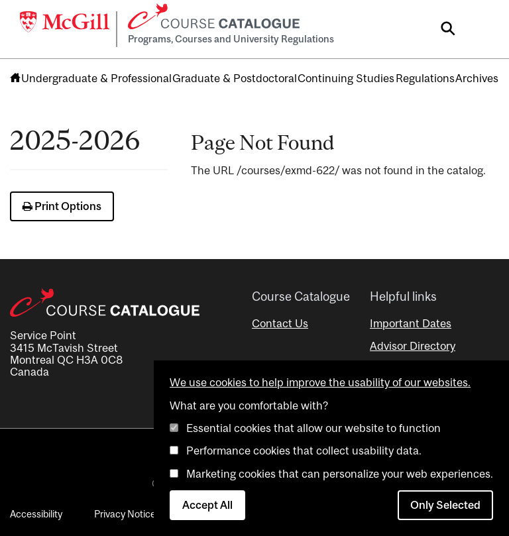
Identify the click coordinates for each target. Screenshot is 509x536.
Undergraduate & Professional (96, 78)
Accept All (207, 504)
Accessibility (36, 513)
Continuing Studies (346, 78)
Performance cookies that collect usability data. (304, 450)
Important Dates (410, 323)
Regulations (425, 78)
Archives (476, 78)
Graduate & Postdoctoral (234, 78)
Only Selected (445, 504)
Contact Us (280, 323)
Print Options (62, 206)
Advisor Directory (412, 345)
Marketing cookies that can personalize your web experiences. (339, 473)
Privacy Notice (125, 513)
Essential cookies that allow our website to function (313, 428)
